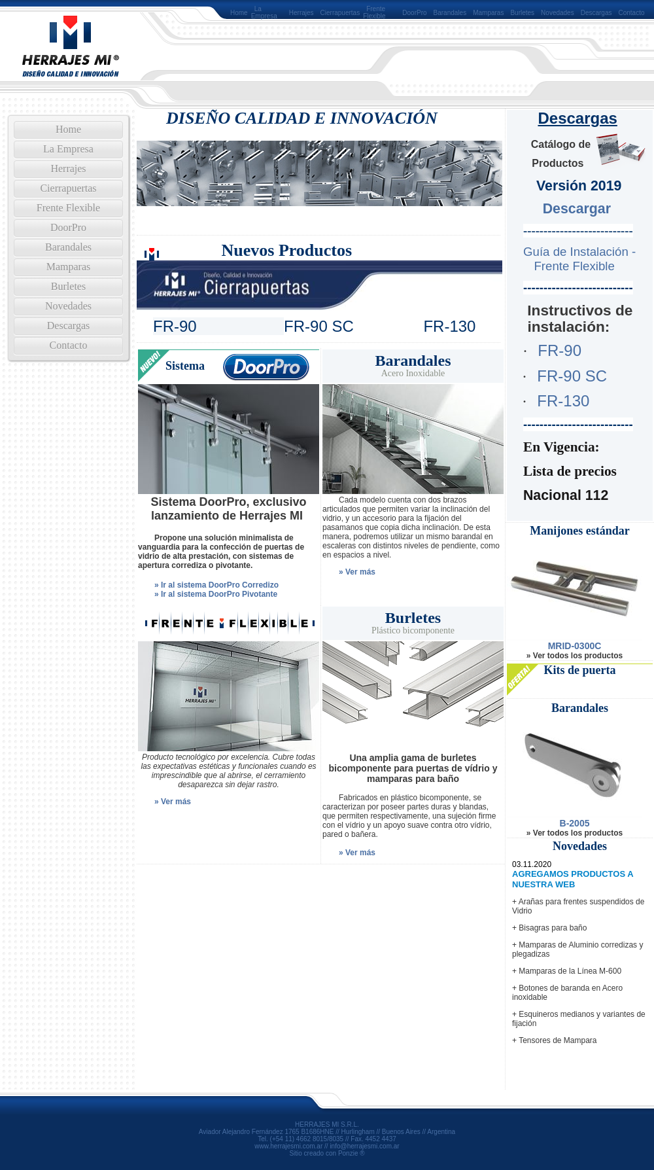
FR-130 (563, 401)
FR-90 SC (572, 376)
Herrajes (301, 12)
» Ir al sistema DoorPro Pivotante (215, 594)
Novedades (557, 12)
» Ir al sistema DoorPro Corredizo (216, 585)
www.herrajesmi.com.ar (288, 1146)
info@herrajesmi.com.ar (364, 1146)
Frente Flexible (374, 12)
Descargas (596, 12)
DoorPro (414, 12)
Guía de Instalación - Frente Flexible (576, 259)
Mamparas (488, 12)
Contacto (632, 12)
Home (239, 12)
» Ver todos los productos (574, 655)
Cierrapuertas (340, 12)
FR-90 (559, 350)
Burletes (522, 12)
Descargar (577, 209)
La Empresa (264, 12)
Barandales (450, 12)
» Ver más (357, 571)
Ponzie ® (351, 1153)
